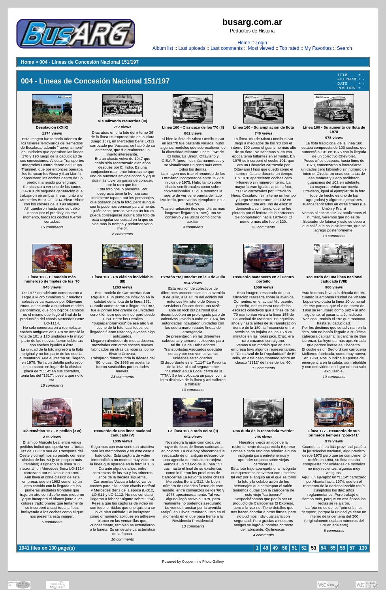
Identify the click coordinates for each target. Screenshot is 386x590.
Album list (163, 48)
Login (261, 43)
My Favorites (318, 48)
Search (344, 48)
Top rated (289, 48)
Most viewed (261, 48)
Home (243, 43)
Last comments (227, 48)
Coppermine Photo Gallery (203, 561)
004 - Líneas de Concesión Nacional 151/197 (89, 62)
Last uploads (191, 48)
